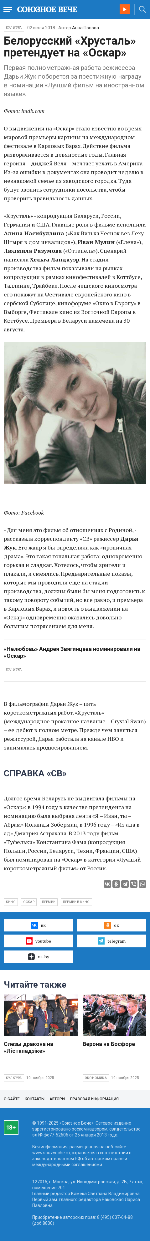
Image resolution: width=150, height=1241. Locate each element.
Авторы (57, 1099)
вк (38, 925)
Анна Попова (85, 27)
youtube (38, 940)
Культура (14, 27)
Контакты (34, 1099)
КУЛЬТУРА (14, 669)
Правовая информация (94, 1099)
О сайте (12, 1099)
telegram (112, 940)
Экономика (96, 1078)
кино (11, 902)
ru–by (38, 956)
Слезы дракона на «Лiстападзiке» (28, 1047)
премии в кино (76, 902)
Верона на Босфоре (109, 1044)
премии (48, 902)
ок (111, 925)
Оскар (28, 902)
